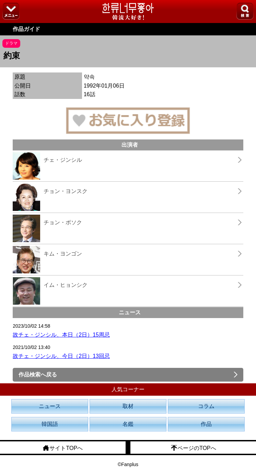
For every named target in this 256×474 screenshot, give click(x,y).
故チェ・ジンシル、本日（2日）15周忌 (61, 335)
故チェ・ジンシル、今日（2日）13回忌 (61, 356)
